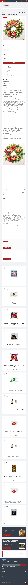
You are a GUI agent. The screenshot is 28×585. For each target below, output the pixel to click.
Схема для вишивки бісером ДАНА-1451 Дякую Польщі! (14, 431)
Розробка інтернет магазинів (7, 579)
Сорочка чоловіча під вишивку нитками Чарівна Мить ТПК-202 (14, 409)
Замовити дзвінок (22, 5)
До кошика (14, 62)
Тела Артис (8, 45)
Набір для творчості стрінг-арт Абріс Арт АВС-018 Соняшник (14, 476)
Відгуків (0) (5, 85)
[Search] (25, 8)
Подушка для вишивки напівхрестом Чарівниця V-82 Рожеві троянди (14, 324)
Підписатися (22, 564)
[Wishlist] (21, 43)
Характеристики (6, 81)
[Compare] (24, 43)
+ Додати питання (7, 259)
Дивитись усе (7, 535)
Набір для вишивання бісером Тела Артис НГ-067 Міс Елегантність (14, 282)
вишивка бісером (13, 122)
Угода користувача (8, 566)
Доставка (8, 70)
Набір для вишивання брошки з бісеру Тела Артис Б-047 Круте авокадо (14, 388)
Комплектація (5, 54)
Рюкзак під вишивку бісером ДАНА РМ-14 (14, 344)
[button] (11, 1)
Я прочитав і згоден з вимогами (10, 566)
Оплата (8, 66)
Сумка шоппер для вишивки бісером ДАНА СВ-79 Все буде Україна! (14, 521)
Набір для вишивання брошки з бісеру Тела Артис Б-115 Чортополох (14, 303)
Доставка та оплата (6, 83)
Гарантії (8, 74)
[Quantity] (6, 60)
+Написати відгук (7, 247)
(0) (10, 42)
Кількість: (4, 58)
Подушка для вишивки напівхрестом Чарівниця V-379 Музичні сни (14, 366)
